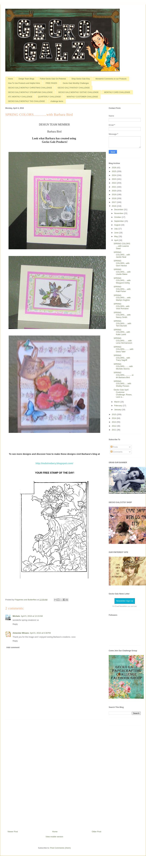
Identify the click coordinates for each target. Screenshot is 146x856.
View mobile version (54, 836)
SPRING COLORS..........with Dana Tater (123, 349)
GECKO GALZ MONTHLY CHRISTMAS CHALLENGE (30, 88)
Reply (15, 624)
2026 (114, 167)
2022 (114, 183)
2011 (114, 430)
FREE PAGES (51, 83)
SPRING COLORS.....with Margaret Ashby (122, 280)
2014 (114, 418)
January (118, 409)
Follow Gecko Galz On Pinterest (53, 79)
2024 (114, 175)
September (119, 221)
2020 (114, 191)
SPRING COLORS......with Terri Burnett (122, 323)
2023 (114, 179)
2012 (114, 426)
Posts (114, 447)
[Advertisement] (54, 773)
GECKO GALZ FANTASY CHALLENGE (74, 88)
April (116, 240)
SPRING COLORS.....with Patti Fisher (122, 288)
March (117, 402)
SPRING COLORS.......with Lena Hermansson (123, 340)
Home (10, 79)
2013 (114, 422)
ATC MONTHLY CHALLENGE (20, 97)
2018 (114, 198)
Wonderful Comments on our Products (111, 79)
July (116, 229)
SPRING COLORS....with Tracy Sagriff (122, 357)
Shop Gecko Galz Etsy (80, 79)
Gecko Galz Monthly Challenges (76, 83)
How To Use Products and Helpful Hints (24, 83)
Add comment (13, 647)
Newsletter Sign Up (124, 601)
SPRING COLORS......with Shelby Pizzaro (122, 383)
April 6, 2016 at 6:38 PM (40, 633)
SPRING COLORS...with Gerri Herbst (121, 263)
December (119, 209)
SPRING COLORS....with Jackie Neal (122, 254)
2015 (114, 414)
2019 (114, 194)
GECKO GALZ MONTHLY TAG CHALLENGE (26, 101)
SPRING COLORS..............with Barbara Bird (123, 374)
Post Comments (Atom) (60, 848)
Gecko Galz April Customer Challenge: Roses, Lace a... (123, 393)
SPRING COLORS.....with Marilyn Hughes (122, 297)
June (116, 232)
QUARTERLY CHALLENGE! (49, 97)
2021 (114, 187)
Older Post (96, 831)
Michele (16, 616)
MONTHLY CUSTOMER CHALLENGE (82, 97)
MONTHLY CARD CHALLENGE (117, 92)
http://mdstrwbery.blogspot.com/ (54, 463)
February (118, 405)
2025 (114, 171)
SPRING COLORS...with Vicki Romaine (121, 306)
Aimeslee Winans (21, 633)
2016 (114, 206)
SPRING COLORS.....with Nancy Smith (122, 314)
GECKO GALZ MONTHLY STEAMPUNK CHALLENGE (30, 92)
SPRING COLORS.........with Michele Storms (123, 366)
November (119, 213)
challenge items (56, 101)
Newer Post (13, 831)
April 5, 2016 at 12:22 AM (32, 616)
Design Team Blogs (26, 79)
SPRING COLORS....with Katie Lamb (122, 332)
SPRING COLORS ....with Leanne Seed (122, 245)
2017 (114, 202)
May (116, 236)
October (118, 217)
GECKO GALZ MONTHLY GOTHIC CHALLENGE (78, 92)
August (117, 225)
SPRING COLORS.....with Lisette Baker (122, 271)
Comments (116, 452)
